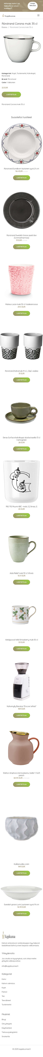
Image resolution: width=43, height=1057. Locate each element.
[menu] (38, 15)
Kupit (14, 73)
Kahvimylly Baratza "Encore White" (21, 706)
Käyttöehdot (7, 1028)
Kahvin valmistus (8, 983)
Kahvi (4, 979)
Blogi (4, 1019)
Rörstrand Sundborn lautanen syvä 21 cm (21, 168)
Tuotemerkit (21, 73)
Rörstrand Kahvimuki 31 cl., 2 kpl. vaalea (21, 371)
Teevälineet (6, 1000)
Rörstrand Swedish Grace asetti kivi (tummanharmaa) (21, 236)
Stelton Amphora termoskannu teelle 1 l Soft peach (21, 774)
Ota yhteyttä (7, 1024)
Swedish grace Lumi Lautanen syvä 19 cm (21, 904)
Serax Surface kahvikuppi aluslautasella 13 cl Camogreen (21, 438)
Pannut (4, 992)
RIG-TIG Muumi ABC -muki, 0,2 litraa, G (21, 506)
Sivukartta (6, 1036)
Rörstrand (6, 76)
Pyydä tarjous (32, 4)
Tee (3, 996)
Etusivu (4, 27)
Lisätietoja (11, 94)
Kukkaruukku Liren (21, 864)
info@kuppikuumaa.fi (10, 966)
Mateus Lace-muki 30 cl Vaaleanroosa (21, 304)
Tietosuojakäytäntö (9, 1032)
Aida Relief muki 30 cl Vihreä (21, 573)
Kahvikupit (31, 73)
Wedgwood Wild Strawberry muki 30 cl (21, 640)
